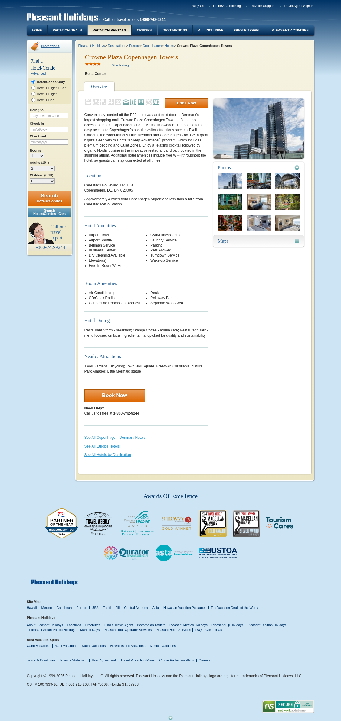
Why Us (198, 6)
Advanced (38, 73)
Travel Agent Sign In (299, 6)
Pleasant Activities (289, 30)
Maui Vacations (66, 646)
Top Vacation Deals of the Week (234, 607)
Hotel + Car (45, 100)
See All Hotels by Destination (107, 455)
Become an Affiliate (151, 625)
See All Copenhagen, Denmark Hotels (115, 437)
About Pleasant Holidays (45, 625)
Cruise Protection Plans (176, 660)
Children (41, 175)
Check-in (37, 123)
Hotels (169, 45)
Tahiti (107, 607)
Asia (155, 607)
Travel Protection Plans (137, 660)
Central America (136, 607)
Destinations (174, 30)
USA (95, 607)
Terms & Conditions (41, 660)
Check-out (38, 136)
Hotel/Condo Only (51, 82)
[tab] (258, 167)
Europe (134, 45)
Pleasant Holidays (91, 45)
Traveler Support (262, 6)
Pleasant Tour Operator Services (127, 630)
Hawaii (32, 607)
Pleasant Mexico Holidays (188, 625)
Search (49, 198)
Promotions (50, 46)
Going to (37, 110)
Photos (224, 167)
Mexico (46, 607)
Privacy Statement (73, 660)
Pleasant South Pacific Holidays (53, 630)
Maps (223, 241)
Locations (74, 625)
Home (37, 30)
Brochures (92, 625)
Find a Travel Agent (118, 625)
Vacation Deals (67, 30)
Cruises (144, 30)
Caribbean (64, 607)
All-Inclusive (211, 30)
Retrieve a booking (227, 6)
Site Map (34, 601)
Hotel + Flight (47, 94)
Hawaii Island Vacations (127, 646)
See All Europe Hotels (102, 446)
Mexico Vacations (163, 646)
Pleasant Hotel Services (173, 630)
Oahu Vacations (39, 646)
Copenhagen (152, 45)
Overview (99, 86)
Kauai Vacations (94, 646)
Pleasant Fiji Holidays (227, 625)
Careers (205, 660)
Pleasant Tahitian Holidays (266, 625)
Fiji (117, 607)
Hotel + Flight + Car (51, 88)
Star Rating (120, 65)
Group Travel (247, 30)
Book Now (186, 103)
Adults (39, 162)
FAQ (198, 630)
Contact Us (213, 630)
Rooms (35, 150)
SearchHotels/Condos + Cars (49, 212)
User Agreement (104, 660)
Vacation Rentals (109, 30)
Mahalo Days (90, 630)
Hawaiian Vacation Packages (184, 607)
